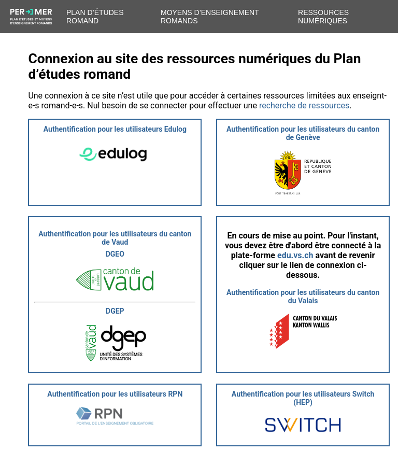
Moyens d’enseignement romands (210, 16)
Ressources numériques (323, 16)
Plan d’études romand (94, 16)
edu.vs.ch (295, 255)
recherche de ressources (304, 105)
